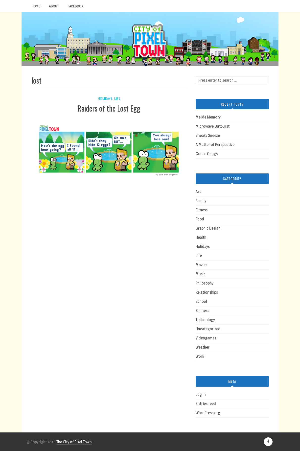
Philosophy (204, 283)
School (201, 301)
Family (201, 200)
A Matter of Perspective (215, 144)
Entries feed (206, 403)
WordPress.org (208, 412)
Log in (201, 394)
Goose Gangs (207, 153)
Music (201, 274)
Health (201, 237)
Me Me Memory (208, 117)
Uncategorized (208, 329)
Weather (202, 347)
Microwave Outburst (213, 126)
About (54, 6)
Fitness (202, 210)
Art (198, 191)
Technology (205, 319)
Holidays (105, 98)
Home (35, 6)
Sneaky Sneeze (208, 135)
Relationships (207, 292)
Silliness (202, 310)
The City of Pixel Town (74, 442)
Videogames (206, 338)
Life (117, 98)
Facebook (75, 6)
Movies (201, 264)
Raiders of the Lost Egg (108, 108)
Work (200, 356)
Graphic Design (208, 228)
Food (200, 219)
